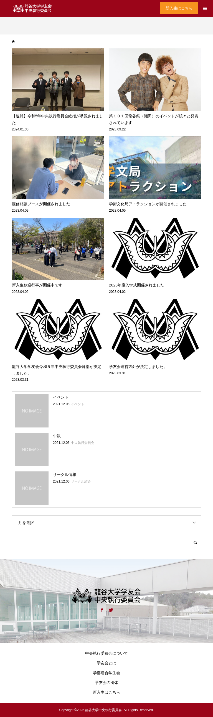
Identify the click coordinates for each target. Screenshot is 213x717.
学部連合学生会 (106, 673)
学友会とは (106, 663)
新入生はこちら (179, 8)
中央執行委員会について (106, 653)
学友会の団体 (106, 682)
